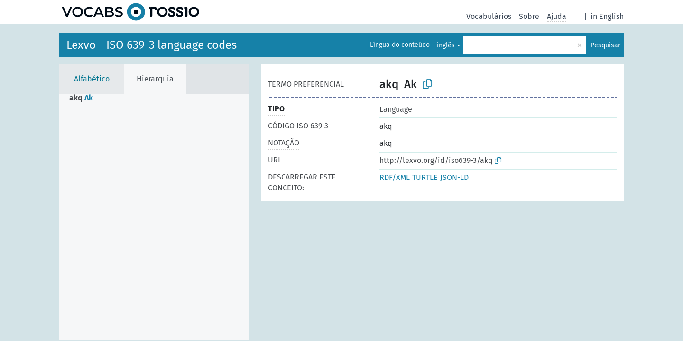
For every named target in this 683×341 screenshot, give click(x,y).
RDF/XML (394, 177)
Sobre (529, 16)
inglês (446, 45)
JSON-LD (454, 177)
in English (607, 16)
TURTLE (425, 177)
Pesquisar (605, 45)
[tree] (154, 217)
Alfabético (92, 78)
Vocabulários (488, 16)
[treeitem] (85, 98)
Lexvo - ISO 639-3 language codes (151, 45)
